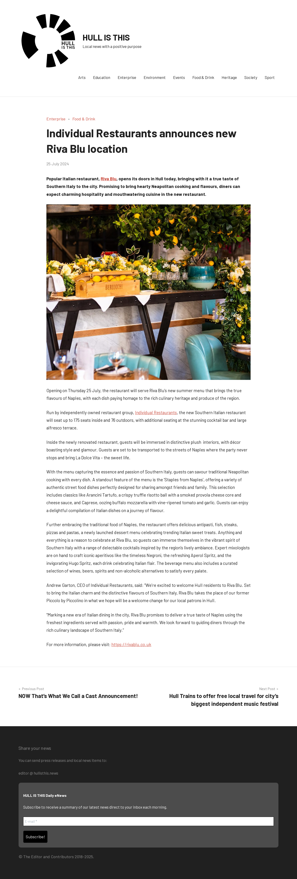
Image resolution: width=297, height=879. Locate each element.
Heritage (229, 77)
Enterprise (127, 77)
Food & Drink (203, 77)
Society (250, 77)
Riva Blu (108, 178)
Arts (82, 77)
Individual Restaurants (156, 412)
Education (101, 77)
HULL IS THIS (106, 37)
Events (179, 77)
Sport (270, 77)
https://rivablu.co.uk (131, 644)
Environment (155, 77)
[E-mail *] (148, 821)
